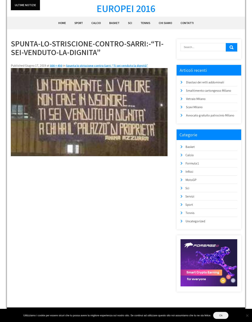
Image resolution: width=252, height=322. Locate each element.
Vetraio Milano (196, 99)
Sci (130, 23)
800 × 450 (56, 66)
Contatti (187, 23)
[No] (247, 315)
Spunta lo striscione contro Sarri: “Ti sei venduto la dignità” (107, 66)
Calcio (96, 23)
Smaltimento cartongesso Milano (208, 91)
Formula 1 (192, 163)
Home (62, 23)
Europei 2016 (126, 8)
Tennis (145, 23)
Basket (114, 23)
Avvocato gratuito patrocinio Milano (210, 115)
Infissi (189, 172)
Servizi (189, 196)
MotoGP (190, 180)
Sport (78, 23)
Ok (220, 315)
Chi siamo (165, 23)
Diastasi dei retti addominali (205, 82)
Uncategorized (195, 221)
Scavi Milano (194, 107)
